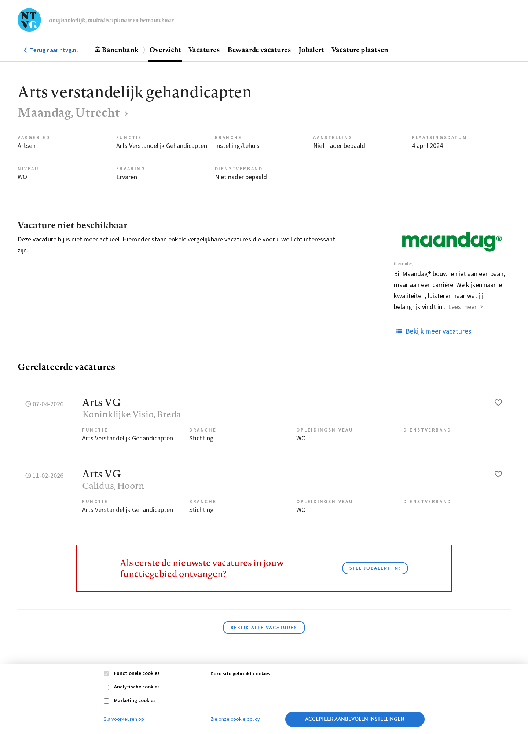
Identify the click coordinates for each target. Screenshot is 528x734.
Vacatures (204, 49)
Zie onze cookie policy (235, 719)
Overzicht (165, 49)
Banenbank (120, 49)
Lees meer (462, 307)
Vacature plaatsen (359, 49)
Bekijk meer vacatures (432, 331)
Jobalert (311, 49)
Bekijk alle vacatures (264, 627)
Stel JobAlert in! (375, 568)
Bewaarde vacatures (259, 49)
